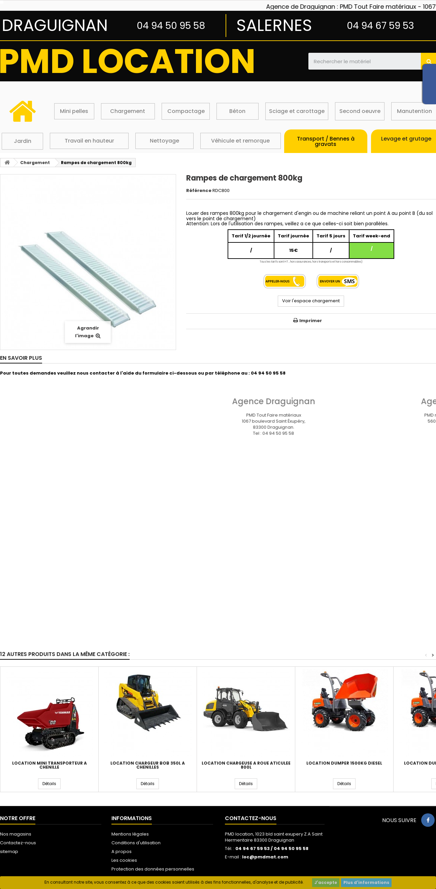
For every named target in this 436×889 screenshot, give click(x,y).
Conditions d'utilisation (136, 843)
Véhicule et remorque (240, 141)
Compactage (186, 111)
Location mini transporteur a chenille (49, 765)
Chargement (127, 111)
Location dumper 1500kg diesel (344, 763)
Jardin (22, 141)
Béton (237, 111)
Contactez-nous (18, 843)
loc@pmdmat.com (265, 857)
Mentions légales (130, 834)
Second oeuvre (359, 111)
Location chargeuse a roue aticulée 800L (246, 765)
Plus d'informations (366, 882)
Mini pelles (74, 111)
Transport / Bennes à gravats (326, 141)
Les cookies (124, 860)
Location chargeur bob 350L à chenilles (147, 765)
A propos (121, 851)
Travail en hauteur (89, 141)
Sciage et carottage (297, 111)
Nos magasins (15, 834)
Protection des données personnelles (152, 869)
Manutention (414, 111)
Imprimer (310, 320)
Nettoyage (164, 141)
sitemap (9, 851)
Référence (198, 191)
